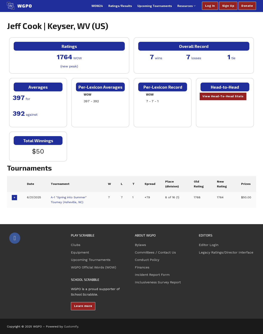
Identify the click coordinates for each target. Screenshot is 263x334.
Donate (247, 5)
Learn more (83, 306)
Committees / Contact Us (155, 252)
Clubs (75, 245)
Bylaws (140, 245)
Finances (142, 267)
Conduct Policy (147, 260)
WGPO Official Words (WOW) (93, 267)
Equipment (80, 252)
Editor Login (208, 245)
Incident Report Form (152, 275)
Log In (210, 5)
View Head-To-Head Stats (223, 96)
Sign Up (228, 5)
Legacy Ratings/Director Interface (226, 252)
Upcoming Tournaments (90, 260)
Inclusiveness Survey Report (158, 282)
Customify (71, 326)
